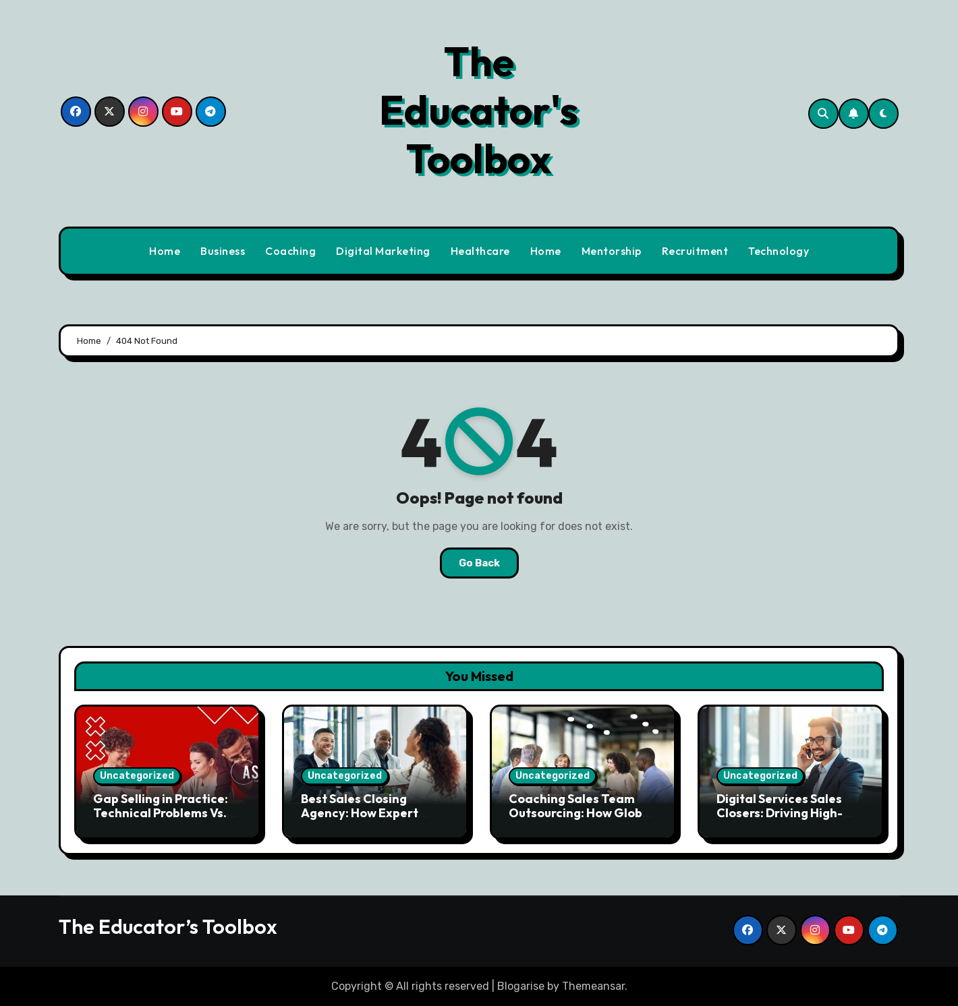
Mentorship (612, 251)
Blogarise (520, 986)
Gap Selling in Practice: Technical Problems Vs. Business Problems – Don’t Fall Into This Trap (162, 820)
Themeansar (593, 986)
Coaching (290, 251)
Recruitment (695, 251)
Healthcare (480, 251)
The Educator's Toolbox (478, 110)
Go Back (479, 563)
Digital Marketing (383, 251)
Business (222, 251)
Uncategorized (137, 775)
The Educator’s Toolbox (168, 926)
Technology (778, 251)
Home (164, 251)
